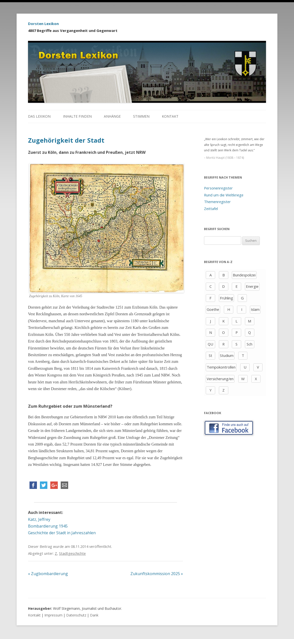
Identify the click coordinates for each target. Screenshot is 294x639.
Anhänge (112, 116)
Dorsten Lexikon (43, 23)
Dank (94, 615)
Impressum (53, 615)
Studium (227, 355)
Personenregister (218, 188)
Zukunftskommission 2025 (156, 573)
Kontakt (170, 116)
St (210, 355)
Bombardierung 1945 (48, 526)
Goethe (213, 309)
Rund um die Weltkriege (223, 194)
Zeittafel (211, 208)
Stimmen (141, 116)
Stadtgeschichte (72, 553)
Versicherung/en (220, 378)
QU (210, 344)
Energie (252, 286)
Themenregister (217, 201)
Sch (249, 344)
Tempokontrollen (221, 367)
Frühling (226, 297)
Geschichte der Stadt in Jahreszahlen (62, 532)
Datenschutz (76, 615)
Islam (255, 309)
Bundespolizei (244, 274)
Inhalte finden (77, 116)
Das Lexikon (39, 116)
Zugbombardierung (48, 573)
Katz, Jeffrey (39, 519)
